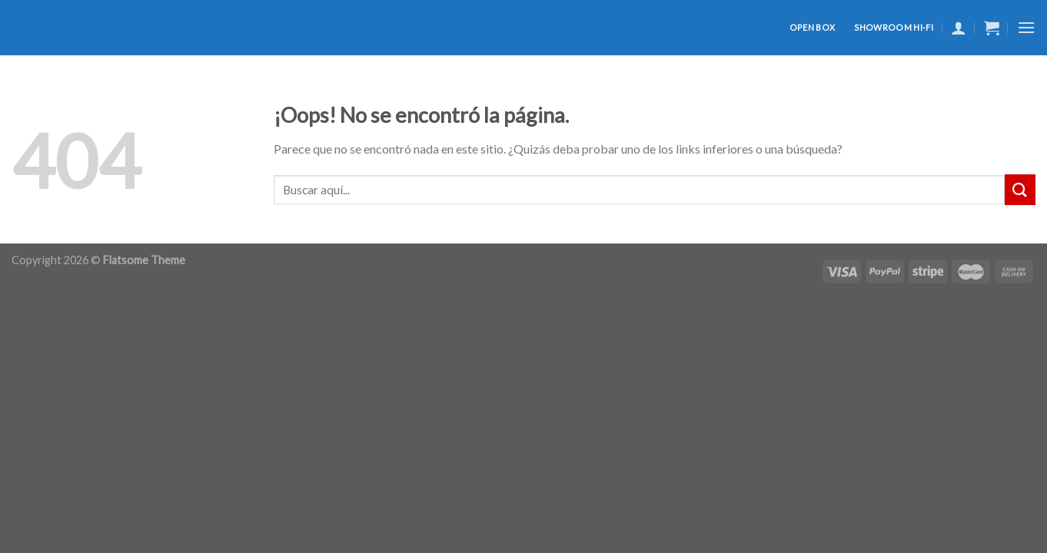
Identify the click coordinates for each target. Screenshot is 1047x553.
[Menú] (1026, 27)
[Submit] (1020, 189)
